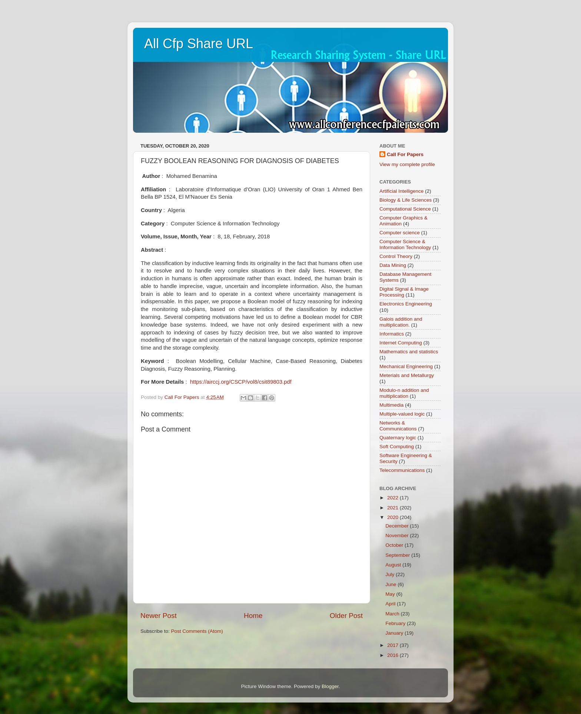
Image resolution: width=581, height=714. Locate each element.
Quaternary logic (397, 437)
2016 (393, 655)
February (396, 623)
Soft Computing (396, 446)
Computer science (399, 232)
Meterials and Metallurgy (406, 375)
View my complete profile (407, 164)
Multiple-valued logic (402, 414)
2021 (393, 507)
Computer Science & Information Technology (405, 244)
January (395, 633)
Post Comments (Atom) (197, 631)
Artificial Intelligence (401, 191)
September (398, 555)
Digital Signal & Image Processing (404, 292)
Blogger (330, 686)
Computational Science (405, 209)
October (395, 545)
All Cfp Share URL (198, 43)
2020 (393, 517)
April (391, 603)
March (393, 614)
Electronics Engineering (405, 304)
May (390, 594)
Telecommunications (402, 470)
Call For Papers (405, 154)
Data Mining (392, 265)
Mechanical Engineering (406, 366)
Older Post (346, 615)
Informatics (391, 334)
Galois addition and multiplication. (400, 322)
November (397, 535)
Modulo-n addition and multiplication (404, 393)
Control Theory (395, 256)
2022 (393, 497)
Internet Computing (400, 343)
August (393, 565)
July (390, 574)
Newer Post (158, 615)
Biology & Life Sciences (405, 200)
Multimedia (391, 405)
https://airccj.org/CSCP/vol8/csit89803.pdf (241, 382)
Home (253, 615)
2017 (393, 645)
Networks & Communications (398, 426)
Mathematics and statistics (408, 351)
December (397, 526)
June (391, 584)
